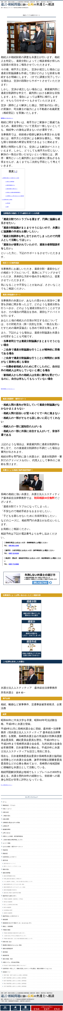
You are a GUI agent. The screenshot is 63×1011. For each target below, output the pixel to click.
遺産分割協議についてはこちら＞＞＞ (23, 391)
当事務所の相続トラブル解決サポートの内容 (28, 177)
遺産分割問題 (6, 876)
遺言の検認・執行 (8, 962)
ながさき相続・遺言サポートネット (13, 850)
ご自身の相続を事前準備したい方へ (13, 843)
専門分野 (12, 206)
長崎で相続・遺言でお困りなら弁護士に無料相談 (15, 978)
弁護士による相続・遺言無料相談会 (13, 840)
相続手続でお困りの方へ (10, 899)
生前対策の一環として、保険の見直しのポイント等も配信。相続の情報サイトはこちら (27, 972)
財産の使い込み (7, 945)
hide (34, 171)
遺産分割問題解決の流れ (10, 879)
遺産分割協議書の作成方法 (10, 893)
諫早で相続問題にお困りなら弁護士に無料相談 (15, 981)
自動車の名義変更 (8, 916)
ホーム (4, 805)
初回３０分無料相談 (18, 181)
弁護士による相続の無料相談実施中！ (28, 191)
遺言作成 (5, 864)
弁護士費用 (6, 822)
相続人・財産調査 (8, 930)
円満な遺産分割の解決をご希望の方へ (13, 882)
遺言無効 (5, 955)
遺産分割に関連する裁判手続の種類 (12, 896)
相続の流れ (6, 873)
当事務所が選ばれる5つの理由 (11, 826)
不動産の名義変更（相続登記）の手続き (13, 902)
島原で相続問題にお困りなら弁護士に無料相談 (15, 984)
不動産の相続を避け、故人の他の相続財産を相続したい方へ (18, 942)
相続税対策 (6, 959)
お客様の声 (6, 829)
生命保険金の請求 (8, 913)
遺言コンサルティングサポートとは (12, 869)
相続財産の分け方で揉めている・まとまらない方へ (17, 926)
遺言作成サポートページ (10, 867)
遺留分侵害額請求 (8, 952)
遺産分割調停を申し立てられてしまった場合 (14, 890)
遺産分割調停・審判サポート (23, 188)
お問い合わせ (6, 836)
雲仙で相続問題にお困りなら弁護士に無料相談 (15, 987)
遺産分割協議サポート (20, 184)
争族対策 (5, 853)
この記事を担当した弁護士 (18, 202)
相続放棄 (5, 923)
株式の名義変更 (7, 911)
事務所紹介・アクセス (9, 809)
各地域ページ (6, 975)
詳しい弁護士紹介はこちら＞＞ (19, 788)
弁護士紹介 (6, 815)
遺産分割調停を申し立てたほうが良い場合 (14, 888)
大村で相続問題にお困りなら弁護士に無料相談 (15, 989)
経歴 (10, 209)
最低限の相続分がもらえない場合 (12, 948)
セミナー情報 (6, 846)
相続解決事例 (6, 833)
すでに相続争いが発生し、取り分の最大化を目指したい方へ (18, 885)
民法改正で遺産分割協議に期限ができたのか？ (15, 969)
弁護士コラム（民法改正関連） (11, 966)
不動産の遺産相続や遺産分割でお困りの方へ (14, 936)
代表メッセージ (7, 812)
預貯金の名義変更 (8, 905)
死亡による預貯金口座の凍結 (11, 908)
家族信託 (5, 857)
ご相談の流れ (6, 819)
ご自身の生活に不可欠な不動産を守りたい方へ (15, 939)
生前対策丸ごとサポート (10, 860)
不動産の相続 (6, 933)
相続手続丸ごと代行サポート (11, 919)
